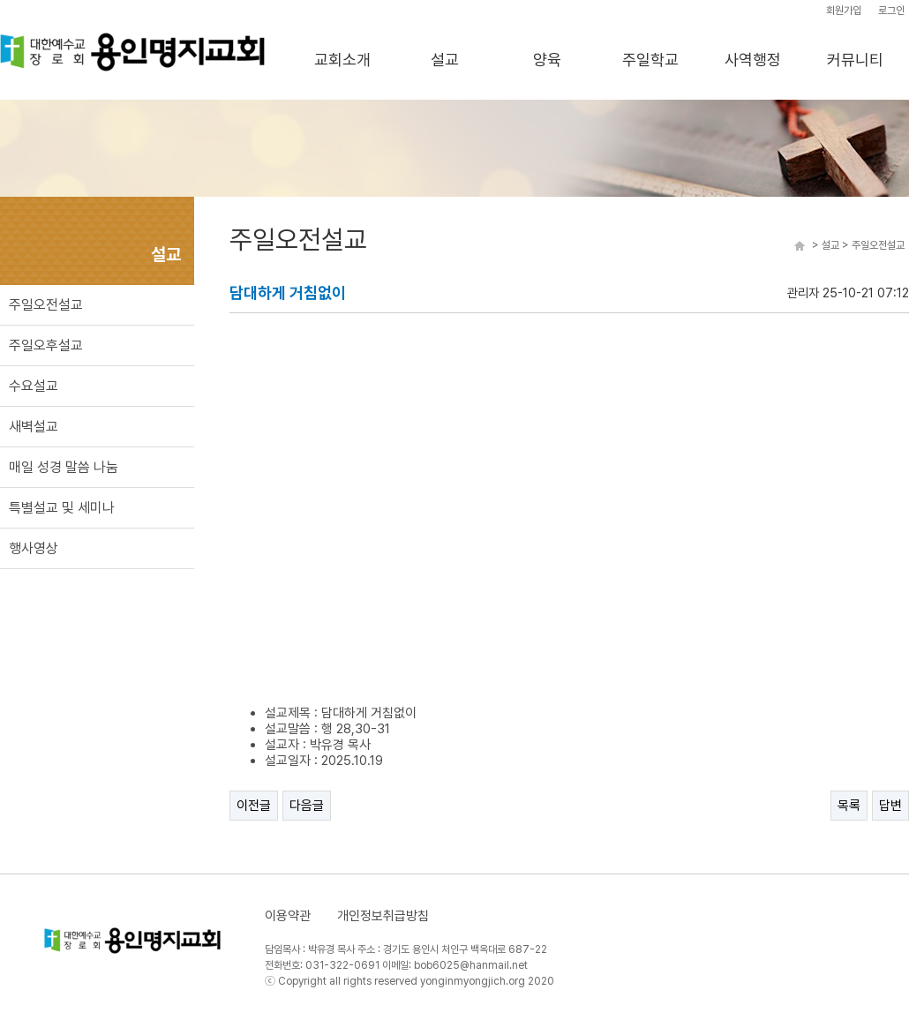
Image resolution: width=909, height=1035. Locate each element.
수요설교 (33, 386)
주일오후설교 (46, 345)
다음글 (306, 806)
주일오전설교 (46, 304)
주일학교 (650, 59)
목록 (849, 806)
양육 (547, 59)
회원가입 (843, 10)
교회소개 (342, 59)
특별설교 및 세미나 (62, 507)
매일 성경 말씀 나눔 (63, 467)
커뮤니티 (855, 59)
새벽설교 (33, 426)
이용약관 (288, 916)
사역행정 (753, 59)
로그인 (891, 10)
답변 (890, 806)
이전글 (254, 806)
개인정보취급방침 (383, 916)
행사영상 (33, 548)
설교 (445, 59)
